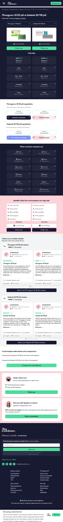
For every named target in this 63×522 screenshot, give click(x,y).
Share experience (16, 488)
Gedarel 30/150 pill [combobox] (39, 24)
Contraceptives (13, 9)
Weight (20, 175)
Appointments (44, 488)
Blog (41, 492)
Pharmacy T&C (44, 480)
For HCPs (13, 494)
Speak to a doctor (20, 18)
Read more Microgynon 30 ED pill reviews (31, 291)
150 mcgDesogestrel (19, 133)
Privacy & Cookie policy (33, 456)
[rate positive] (4, 284)
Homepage (5, 9)
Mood (19, 152)
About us (13, 490)
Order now (18, 48)
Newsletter (43, 494)
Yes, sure (55, 514)
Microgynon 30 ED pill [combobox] (14, 24)
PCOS (12, 480)
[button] (31, 104)
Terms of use (44, 476)
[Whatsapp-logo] (3, 466)
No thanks (48, 514)
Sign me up (31, 451)
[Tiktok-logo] (14, 466)
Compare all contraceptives (31, 367)
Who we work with (16, 492)
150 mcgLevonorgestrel (19, 112)
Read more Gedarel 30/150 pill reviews (31, 344)
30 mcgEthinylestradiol (44, 112)
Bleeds (19, 160)
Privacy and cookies (46, 478)
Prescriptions (44, 490)
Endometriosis (15, 478)
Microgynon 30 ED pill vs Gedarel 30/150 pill (37, 9)
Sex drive (19, 167)
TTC (12, 482)
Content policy (44, 482)
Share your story (56, 3)
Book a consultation (31, 418)
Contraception (15, 476)
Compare (20, 9)
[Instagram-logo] (7, 466)
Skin (20, 182)
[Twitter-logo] (10, 466)
